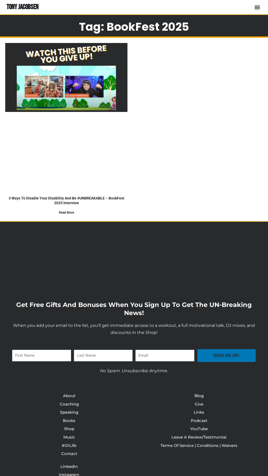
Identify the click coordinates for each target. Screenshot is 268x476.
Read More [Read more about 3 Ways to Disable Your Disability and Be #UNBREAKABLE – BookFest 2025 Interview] (66, 212)
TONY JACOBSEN (24, 7)
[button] (257, 7)
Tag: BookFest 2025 (134, 25)
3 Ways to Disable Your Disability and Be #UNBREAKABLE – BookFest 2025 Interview (66, 200)
